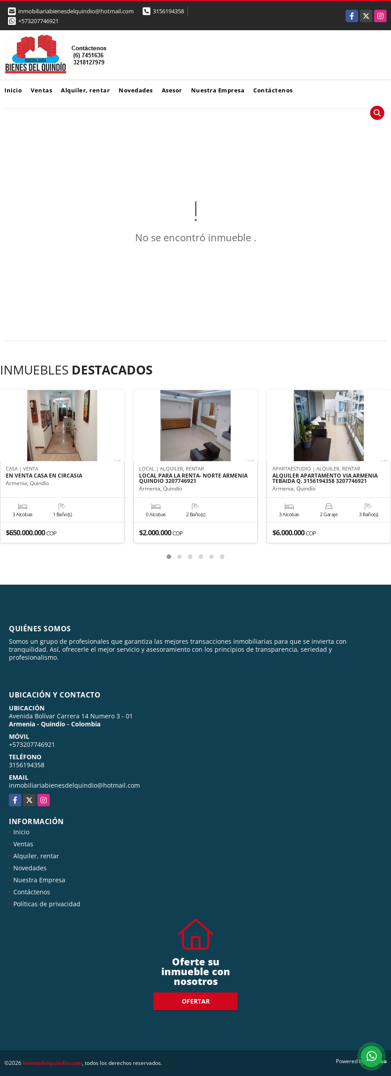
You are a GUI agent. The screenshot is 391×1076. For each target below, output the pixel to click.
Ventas (41, 90)
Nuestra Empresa (218, 90)
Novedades (136, 90)
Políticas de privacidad (46, 904)
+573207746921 (38, 21)
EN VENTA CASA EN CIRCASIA (44, 475)
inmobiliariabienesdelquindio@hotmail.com (74, 785)
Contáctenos (273, 90)
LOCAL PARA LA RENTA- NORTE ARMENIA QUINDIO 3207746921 (193, 478)
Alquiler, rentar (85, 90)
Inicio (13, 90)
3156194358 (168, 11)
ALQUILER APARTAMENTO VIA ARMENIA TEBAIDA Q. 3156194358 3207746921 (325, 478)
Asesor (172, 90)
